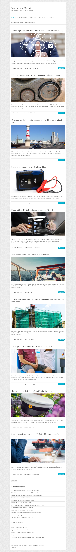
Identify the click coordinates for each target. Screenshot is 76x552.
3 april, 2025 (26, 384)
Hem (12, 17)
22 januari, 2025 (27, 474)
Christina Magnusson (17, 68)
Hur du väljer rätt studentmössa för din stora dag (31, 391)
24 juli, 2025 (26, 292)
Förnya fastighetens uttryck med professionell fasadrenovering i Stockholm (28, 505)
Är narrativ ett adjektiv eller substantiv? (23, 22)
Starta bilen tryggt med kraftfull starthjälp (28, 167)
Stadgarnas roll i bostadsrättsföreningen (20, 535)
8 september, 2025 (28, 203)
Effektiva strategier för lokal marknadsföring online (22, 532)
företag (34, 68)
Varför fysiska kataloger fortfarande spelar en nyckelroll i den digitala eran (27, 537)
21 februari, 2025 (27, 427)
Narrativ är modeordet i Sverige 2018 (25, 17)
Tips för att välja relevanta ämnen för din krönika (22, 530)
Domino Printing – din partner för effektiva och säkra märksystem (25, 515)
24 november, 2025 (28, 113)
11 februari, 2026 (27, 68)
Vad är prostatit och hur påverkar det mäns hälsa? (32, 346)
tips (37, 68)
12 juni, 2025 (27, 339)
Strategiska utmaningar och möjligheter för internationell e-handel (26, 512)
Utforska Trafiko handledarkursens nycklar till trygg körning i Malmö (26, 495)
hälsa (32, 384)
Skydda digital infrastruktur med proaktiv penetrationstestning (37, 31)
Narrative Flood (21, 8)
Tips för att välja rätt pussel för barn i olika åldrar (22, 517)
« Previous (14, 480)
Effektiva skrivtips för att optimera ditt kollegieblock (22, 525)
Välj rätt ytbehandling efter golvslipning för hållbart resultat (35, 75)
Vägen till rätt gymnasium (17, 522)
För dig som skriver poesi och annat (19, 527)
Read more (61, 68)
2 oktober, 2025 (27, 160)
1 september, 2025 (28, 247)
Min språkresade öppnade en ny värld (19, 520)
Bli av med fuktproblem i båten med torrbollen (30, 255)
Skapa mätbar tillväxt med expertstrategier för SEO (32, 210)
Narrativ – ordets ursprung (46, 17)
